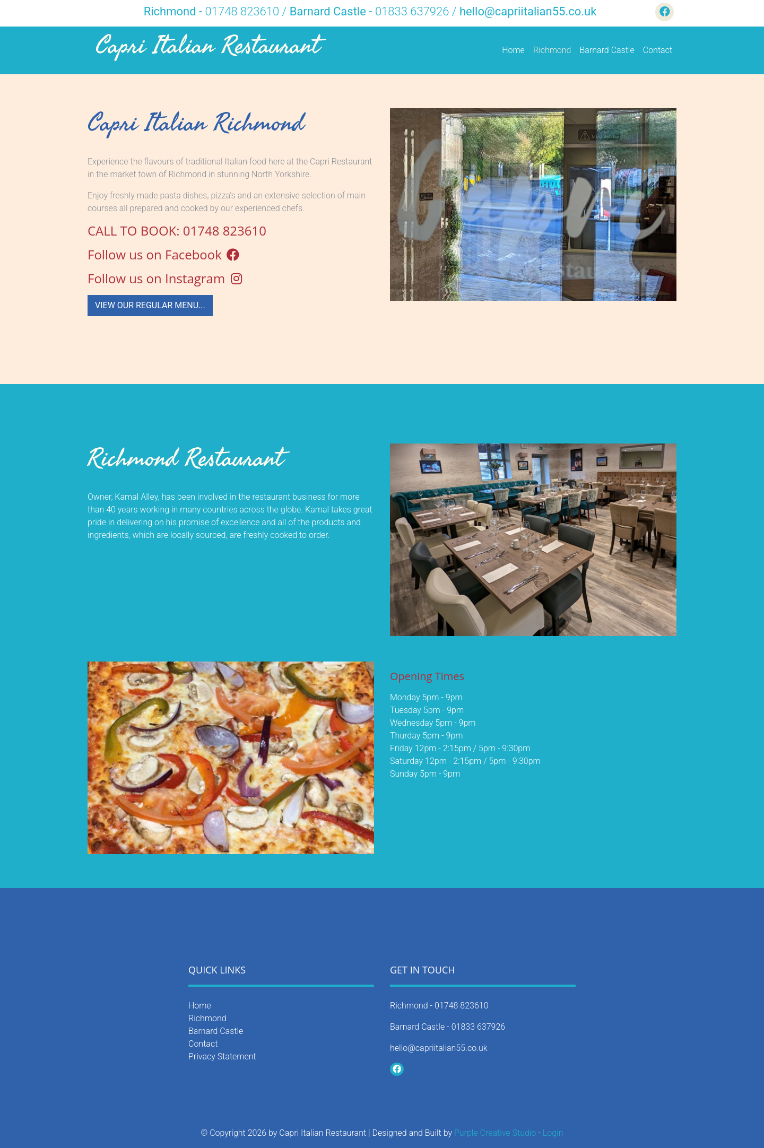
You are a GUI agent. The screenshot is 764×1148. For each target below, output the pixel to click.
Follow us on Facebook (164, 254)
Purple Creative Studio (495, 1133)
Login (553, 1133)
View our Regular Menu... (150, 305)
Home (513, 50)
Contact (657, 50)
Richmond (552, 50)
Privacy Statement (222, 1056)
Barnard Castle (607, 50)
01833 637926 (479, 1027)
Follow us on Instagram (166, 278)
